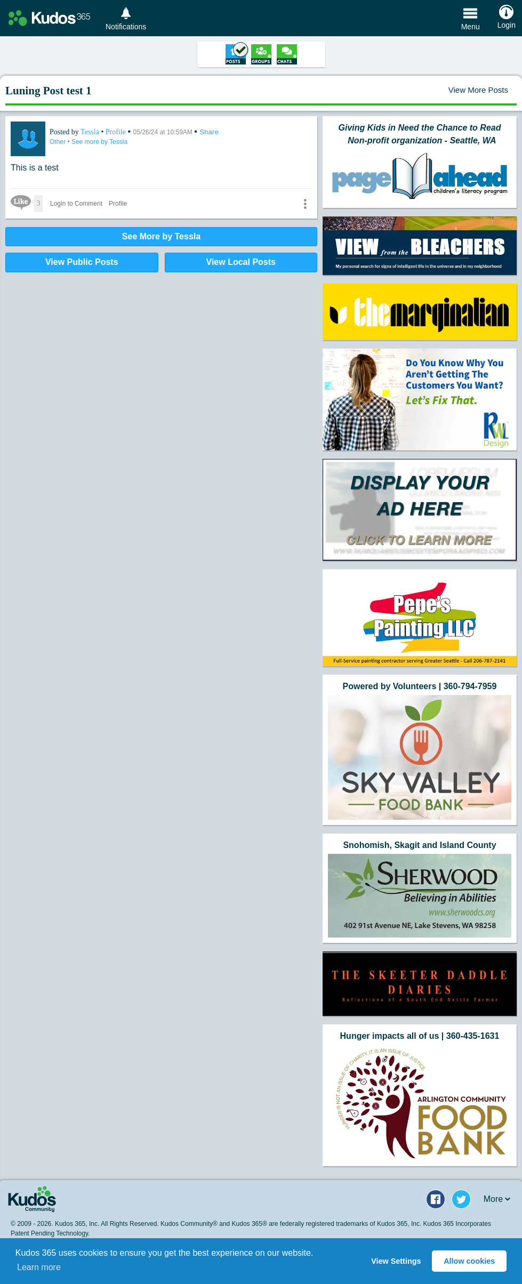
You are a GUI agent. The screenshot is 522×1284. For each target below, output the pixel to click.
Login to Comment (76, 203)
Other (58, 142)
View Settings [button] (396, 1261)
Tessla (91, 132)
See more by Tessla (99, 142)
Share (209, 132)
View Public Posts (81, 262)
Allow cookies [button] (469, 1261)
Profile (116, 132)
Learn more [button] (39, 1267)
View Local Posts (241, 262)
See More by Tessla (161, 236)
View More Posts (478, 89)
